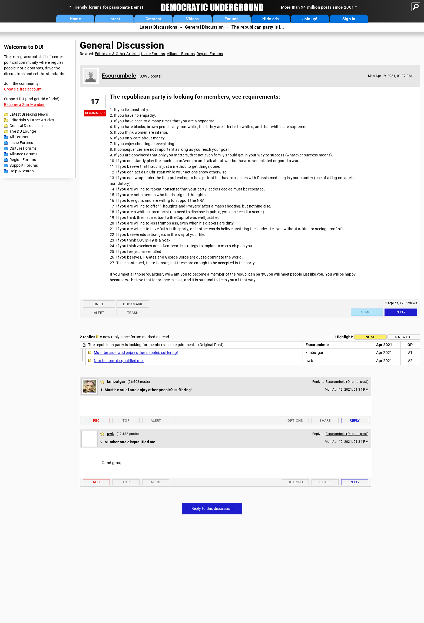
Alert (99, 313)
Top (126, 420)
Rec (96, 420)
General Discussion (204, 27)
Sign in (348, 18)
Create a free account (23, 89)
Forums (231, 18)
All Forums (18, 137)
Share (367, 312)
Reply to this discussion (212, 508)
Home (75, 18)
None (370, 337)
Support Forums (23, 165)
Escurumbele (119, 75)
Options (295, 420)
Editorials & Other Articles (31, 120)
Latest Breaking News (28, 114)
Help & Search (21, 171)
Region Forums (22, 160)
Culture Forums (23, 148)
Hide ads (270, 18)
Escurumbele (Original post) (347, 382)
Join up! (309, 18)
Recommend (95, 113)
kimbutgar (116, 381)
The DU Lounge (22, 131)
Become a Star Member (24, 104)
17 (95, 101)
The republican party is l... (257, 27)
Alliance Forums (23, 154)
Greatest (153, 18)
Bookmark (132, 304)
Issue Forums (21, 142)
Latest (114, 18)
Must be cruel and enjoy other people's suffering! (136, 352)
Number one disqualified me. (119, 361)
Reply (401, 312)
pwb (110, 433)
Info (99, 304)
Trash (133, 313)
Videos (192, 18)
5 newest (403, 337)
